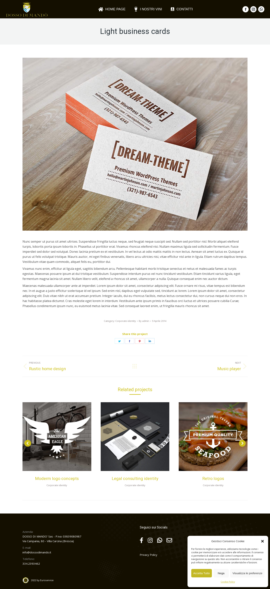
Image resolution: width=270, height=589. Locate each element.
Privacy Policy (148, 555)
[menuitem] (111, 9)
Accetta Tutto (201, 573)
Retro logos (213, 478)
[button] (262, 541)
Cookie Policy (228, 581)
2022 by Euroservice (42, 580)
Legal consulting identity (135, 478)
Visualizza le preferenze (247, 573)
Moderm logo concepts (57, 478)
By (144, 321)
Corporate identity (125, 321)
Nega (221, 573)
